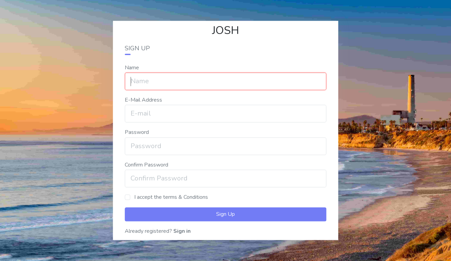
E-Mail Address (143, 100)
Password (137, 132)
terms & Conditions (185, 197)
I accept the (170, 197)
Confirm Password (146, 165)
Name (132, 67)
